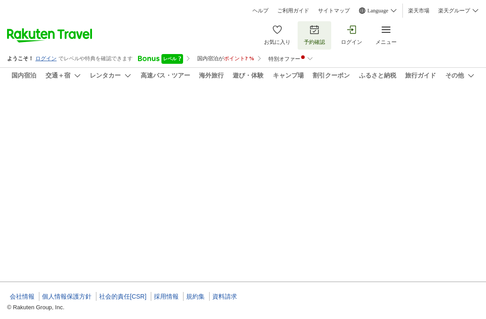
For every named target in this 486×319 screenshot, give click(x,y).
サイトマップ (334, 11)
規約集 (195, 296)
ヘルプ (260, 11)
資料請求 (224, 296)
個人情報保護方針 (67, 296)
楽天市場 (418, 11)
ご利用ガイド (293, 11)
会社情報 (22, 296)
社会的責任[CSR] (122, 296)
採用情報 (166, 296)
